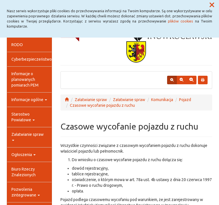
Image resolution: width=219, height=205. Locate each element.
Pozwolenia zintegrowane (25, 192)
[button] (212, 5)
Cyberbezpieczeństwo (31, 59)
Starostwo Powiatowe (23, 117)
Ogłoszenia (23, 154)
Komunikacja (162, 99)
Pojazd (185, 99)
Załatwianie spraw (27, 136)
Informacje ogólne (29, 99)
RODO (17, 44)
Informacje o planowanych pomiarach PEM (24, 79)
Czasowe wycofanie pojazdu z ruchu (102, 105)
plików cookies (180, 21)
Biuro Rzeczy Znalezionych (23, 172)
